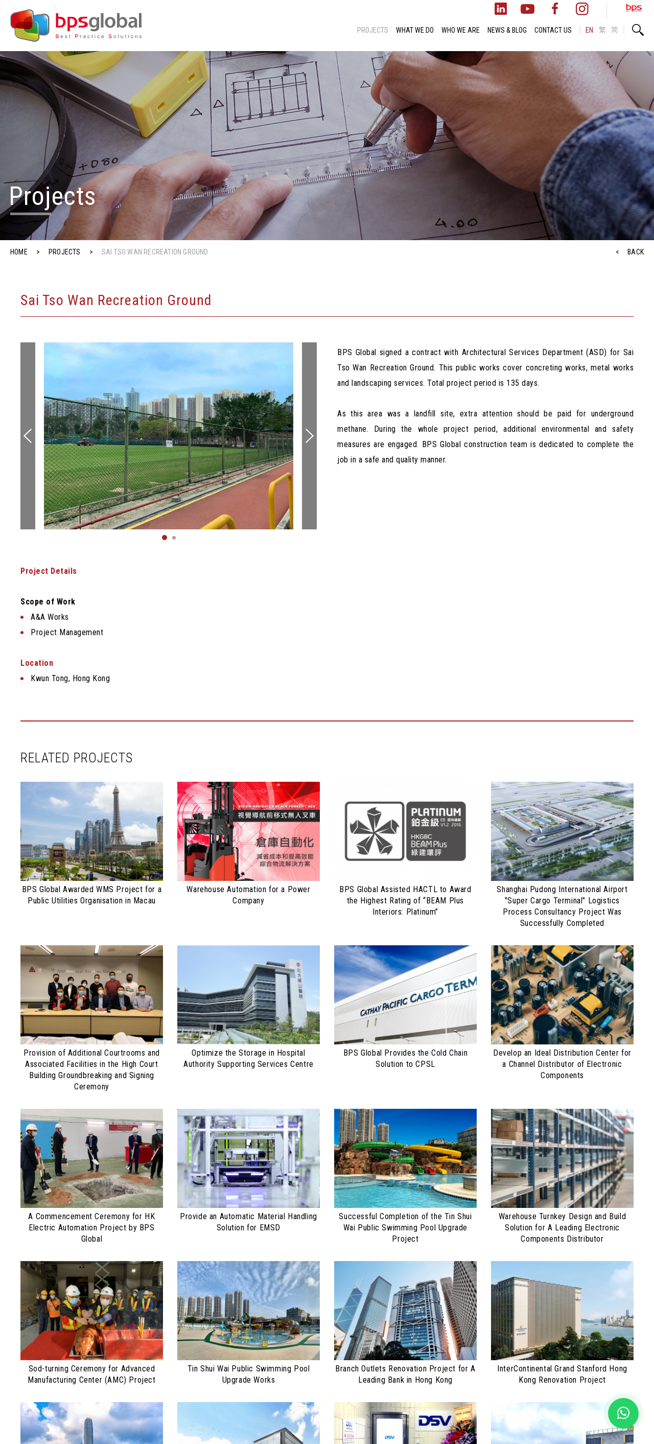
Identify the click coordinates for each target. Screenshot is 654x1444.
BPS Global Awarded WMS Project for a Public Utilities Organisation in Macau (92, 894)
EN (590, 30)
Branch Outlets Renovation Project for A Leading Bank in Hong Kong (405, 1374)
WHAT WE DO (415, 30)
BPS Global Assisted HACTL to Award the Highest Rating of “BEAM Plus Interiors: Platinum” (405, 900)
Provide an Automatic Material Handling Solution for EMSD (248, 1222)
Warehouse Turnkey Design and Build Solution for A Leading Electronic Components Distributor (562, 1228)
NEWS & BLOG (507, 30)
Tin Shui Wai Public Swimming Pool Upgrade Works (249, 1374)
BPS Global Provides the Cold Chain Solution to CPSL (405, 1058)
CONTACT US (553, 30)
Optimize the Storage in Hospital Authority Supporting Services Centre (248, 1058)
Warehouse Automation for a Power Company (248, 894)
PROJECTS (372, 30)
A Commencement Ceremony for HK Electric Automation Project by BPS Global (91, 1228)
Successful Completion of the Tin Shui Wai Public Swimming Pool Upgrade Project (405, 1228)
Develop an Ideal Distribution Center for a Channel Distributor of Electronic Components (562, 1064)
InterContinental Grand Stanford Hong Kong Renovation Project (562, 1374)
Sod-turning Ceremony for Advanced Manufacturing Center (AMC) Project (91, 1374)
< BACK (630, 252)
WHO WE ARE (460, 30)
